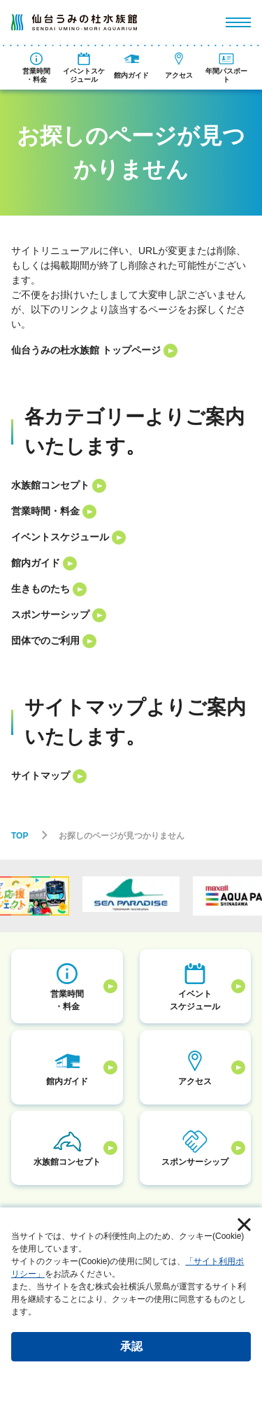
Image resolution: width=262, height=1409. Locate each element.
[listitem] (131, 350)
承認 (131, 1346)
